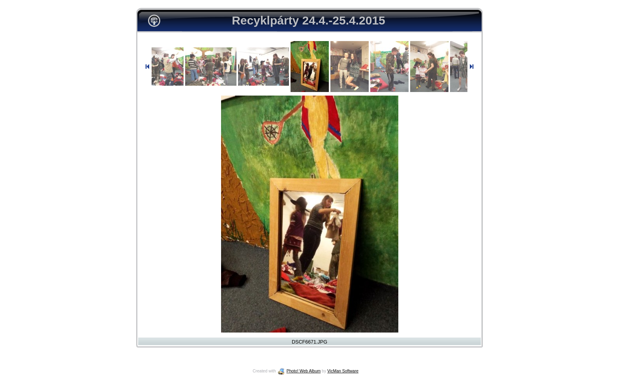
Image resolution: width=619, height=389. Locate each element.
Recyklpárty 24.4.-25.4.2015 (308, 20)
